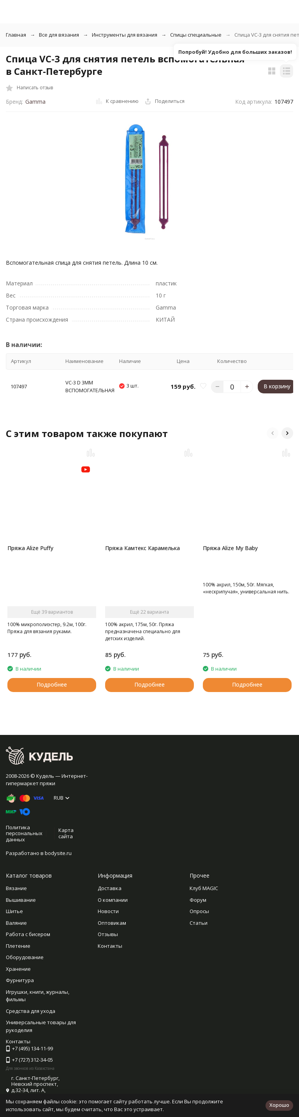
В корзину (277, 386)
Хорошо (279, 1104)
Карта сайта (66, 833)
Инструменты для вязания (124, 34)
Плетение (18, 945)
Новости (108, 911)
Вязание (16, 888)
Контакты (110, 945)
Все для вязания (59, 34)
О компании (113, 899)
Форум (198, 899)
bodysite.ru (58, 853)
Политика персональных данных (24, 833)
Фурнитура (20, 980)
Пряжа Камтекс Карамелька (142, 548)
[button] (272, 433)
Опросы (199, 911)
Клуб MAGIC (204, 888)
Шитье (14, 911)
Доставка (109, 888)
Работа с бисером (28, 934)
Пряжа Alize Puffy (30, 548)
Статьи (199, 922)
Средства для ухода (30, 1010)
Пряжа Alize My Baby (230, 548)
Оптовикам (112, 922)
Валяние (16, 922)
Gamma (35, 101)
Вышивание (21, 899)
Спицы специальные (196, 34)
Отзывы (108, 934)
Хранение (18, 968)
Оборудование (25, 957)
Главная (16, 34)
